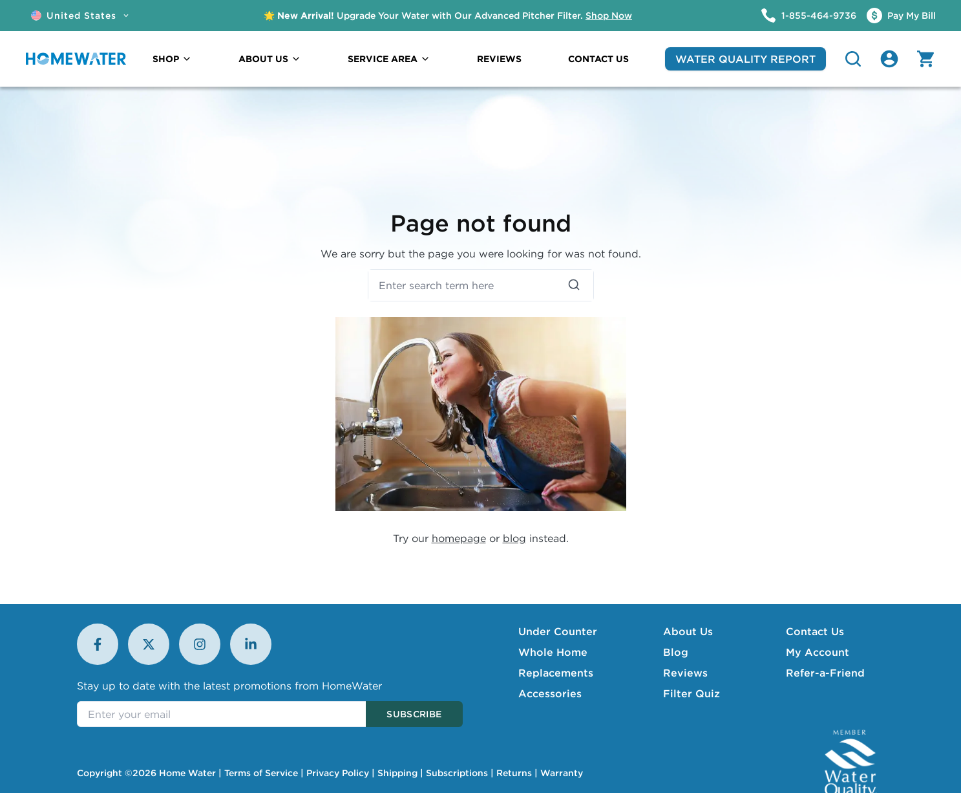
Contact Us (815, 631)
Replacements (555, 672)
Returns (514, 773)
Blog (675, 652)
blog (514, 538)
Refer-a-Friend (825, 672)
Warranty (561, 773)
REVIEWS (499, 59)
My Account (817, 652)
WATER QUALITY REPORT (745, 58)
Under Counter (557, 631)
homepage (459, 538)
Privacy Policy (337, 773)
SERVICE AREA (389, 59)
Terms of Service (261, 773)
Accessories (550, 693)
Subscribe (413, 714)
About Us (688, 631)
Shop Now (609, 15)
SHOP (172, 59)
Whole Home (552, 652)
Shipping (397, 773)
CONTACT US (598, 59)
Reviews (685, 672)
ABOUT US (269, 59)
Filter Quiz (691, 693)
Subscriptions (457, 773)
